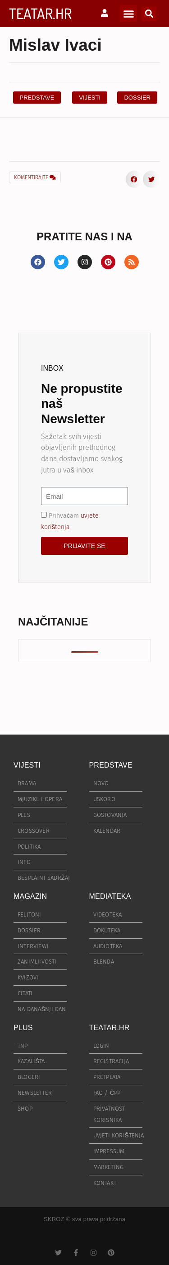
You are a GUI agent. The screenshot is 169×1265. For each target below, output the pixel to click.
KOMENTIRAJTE (35, 177)
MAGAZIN (30, 896)
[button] (128, 13)
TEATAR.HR (40, 13)
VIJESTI (27, 765)
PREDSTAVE (110, 765)
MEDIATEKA (110, 896)
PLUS (23, 1027)
